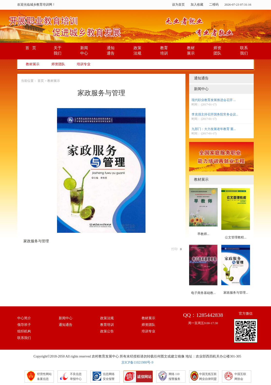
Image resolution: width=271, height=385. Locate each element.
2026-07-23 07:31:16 (237, 4)
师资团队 (58, 64)
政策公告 (107, 331)
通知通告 (65, 325)
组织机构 (24, 331)
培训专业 (83, 64)
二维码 (214, 4)
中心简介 (24, 318)
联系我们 (24, 338)
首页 (41, 81)
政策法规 (107, 318)
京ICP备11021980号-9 (137, 362)
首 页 (30, 48)
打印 (174, 249)
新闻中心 (65, 318)
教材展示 (32, 64)
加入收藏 (197, 4)
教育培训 (107, 325)
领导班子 (24, 325)
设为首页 (178, 4)
